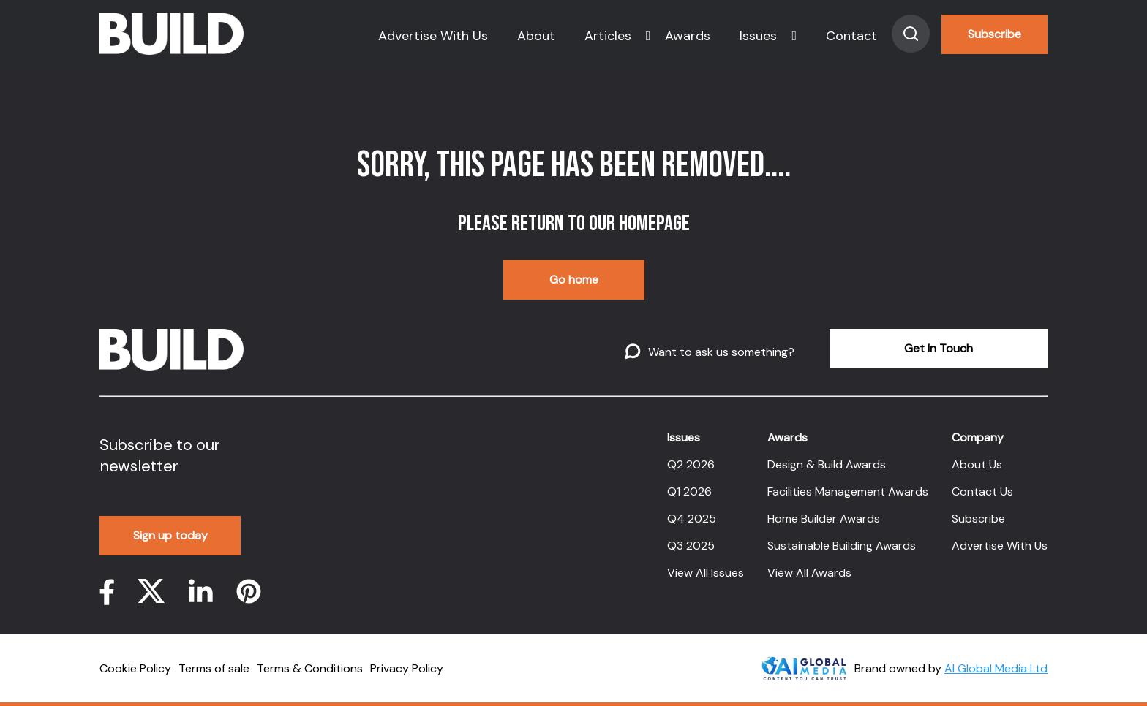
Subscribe (994, 34)
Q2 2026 (691, 464)
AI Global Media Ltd (996, 668)
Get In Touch (938, 348)
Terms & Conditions (310, 668)
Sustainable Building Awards (841, 545)
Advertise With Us (433, 36)
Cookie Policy (135, 668)
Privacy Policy (406, 668)
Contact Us (982, 491)
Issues (758, 36)
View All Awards (809, 572)
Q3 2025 (691, 545)
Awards (687, 36)
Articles (607, 36)
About (536, 36)
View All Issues (705, 572)
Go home (573, 279)
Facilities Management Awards (847, 491)
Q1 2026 (689, 491)
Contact (851, 36)
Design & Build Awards (826, 464)
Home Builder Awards (823, 518)
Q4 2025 (691, 518)
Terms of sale (213, 668)
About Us (977, 464)
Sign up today (170, 535)
